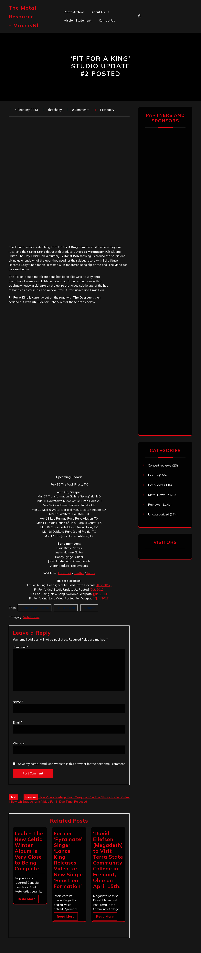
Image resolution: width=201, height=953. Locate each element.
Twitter (79, 573)
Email (17, 722)
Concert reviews (159, 465)
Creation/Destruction (34, 608)
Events (153, 475)
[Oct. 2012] (97, 589)
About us (98, 12)
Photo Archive (74, 12)
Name (18, 702)
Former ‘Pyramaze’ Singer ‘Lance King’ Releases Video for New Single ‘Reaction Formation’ (68, 859)
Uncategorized (158, 514)
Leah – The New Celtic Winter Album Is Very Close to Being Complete (29, 851)
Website (19, 743)
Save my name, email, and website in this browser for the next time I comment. (71, 764)
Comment (20, 647)
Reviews (154, 504)
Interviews (155, 485)
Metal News (31, 617)
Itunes (90, 573)
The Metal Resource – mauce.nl (24, 16)
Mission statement (77, 20)
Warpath (89, 608)
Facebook (64, 573)
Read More (27, 899)
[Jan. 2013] (100, 594)
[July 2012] (103, 585)
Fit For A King (65, 608)
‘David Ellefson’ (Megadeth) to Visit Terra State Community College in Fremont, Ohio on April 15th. (108, 859)
